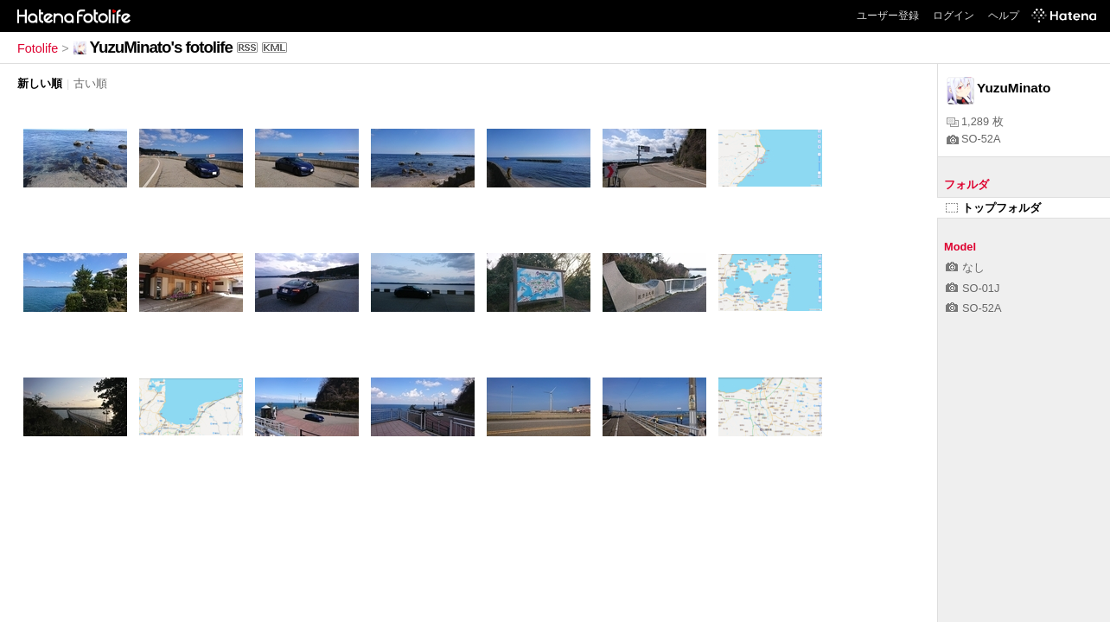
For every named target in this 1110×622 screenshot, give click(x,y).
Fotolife (37, 48)
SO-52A (974, 138)
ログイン (953, 16)
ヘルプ (1003, 16)
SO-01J (972, 288)
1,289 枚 (975, 121)
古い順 (90, 83)
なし (965, 267)
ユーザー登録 (888, 16)
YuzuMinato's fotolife (161, 47)
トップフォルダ (993, 207)
